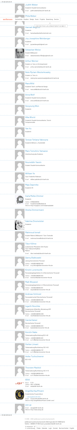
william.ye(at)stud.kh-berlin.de (39, 179)
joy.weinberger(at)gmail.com (38, 44)
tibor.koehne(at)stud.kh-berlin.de (40, 253)
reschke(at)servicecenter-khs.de (40, 316)
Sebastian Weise (33, 49)
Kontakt (55, 428)
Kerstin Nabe (31, 332)
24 (9, 2)
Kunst (37, 19)
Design (32, 19)
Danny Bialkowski (33, 257)
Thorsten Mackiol (33, 367)
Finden (39, 428)
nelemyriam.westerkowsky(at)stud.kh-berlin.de (44, 78)
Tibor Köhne (30, 243)
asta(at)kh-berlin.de (36, 386)
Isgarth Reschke (32, 306)
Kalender (44, 428)
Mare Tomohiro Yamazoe (36, 151)
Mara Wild (29, 83)
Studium (26, 19)
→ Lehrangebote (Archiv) (32, 397)
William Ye (30, 173)
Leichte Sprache (30, 428)
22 (5, 2)
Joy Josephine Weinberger (37, 38)
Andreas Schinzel (33, 294)
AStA (27, 379)
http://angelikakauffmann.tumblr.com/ (42, 400)
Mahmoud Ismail (32, 232)
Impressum (29, 426)
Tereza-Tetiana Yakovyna (36, 139)
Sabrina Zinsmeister (34, 221)
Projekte (42, 19)
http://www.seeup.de (36, 409)
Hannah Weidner (32, 27)
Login (50, 428)
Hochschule (18, 19)
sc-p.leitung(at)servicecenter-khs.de (41, 265)
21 (2, 2)
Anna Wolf (30, 94)
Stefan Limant (31, 344)
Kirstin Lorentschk (33, 269)
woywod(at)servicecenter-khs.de (40, 289)
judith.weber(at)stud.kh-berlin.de (40, 10)
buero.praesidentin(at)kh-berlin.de (51, 424)
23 (7, 2)
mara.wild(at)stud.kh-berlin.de (39, 89)
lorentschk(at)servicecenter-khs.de (41, 277)
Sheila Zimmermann (34, 210)
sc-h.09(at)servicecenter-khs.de (40, 352)
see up (28, 404)
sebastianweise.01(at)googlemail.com (41, 55)
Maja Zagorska (31, 184)
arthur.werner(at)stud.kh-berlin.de (40, 67)
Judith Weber (31, 4)
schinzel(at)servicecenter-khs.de (40, 302)
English (72, 428)
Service (56, 19)
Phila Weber (30, 16)
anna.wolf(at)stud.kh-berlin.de (39, 100)
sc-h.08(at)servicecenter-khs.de (40, 340)
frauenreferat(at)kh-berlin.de (39, 398)
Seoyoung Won (32, 106)
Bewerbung (49, 19)
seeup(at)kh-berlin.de (36, 408)
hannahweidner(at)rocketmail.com (40, 33)
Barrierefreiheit (63, 428)
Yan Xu (28, 128)
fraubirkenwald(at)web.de (38, 204)
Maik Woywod (31, 282)
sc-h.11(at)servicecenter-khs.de (40, 375)
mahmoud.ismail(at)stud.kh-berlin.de (41, 238)
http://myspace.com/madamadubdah (41, 205)
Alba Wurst (30, 117)
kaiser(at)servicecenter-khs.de (39, 328)
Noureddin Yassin (33, 162)
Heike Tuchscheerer (34, 356)
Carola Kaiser (31, 320)
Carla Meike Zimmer (34, 196)
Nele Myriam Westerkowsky (37, 72)
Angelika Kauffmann (34, 390)
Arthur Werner (31, 61)
